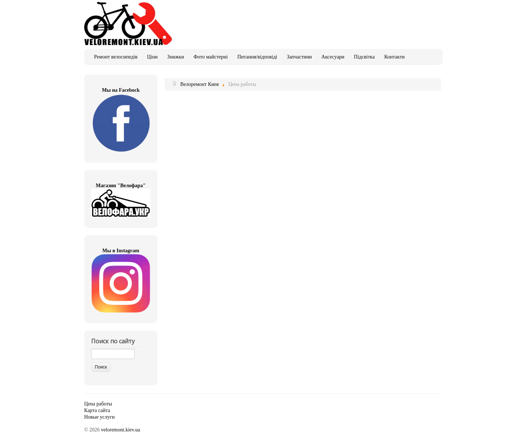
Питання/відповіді (257, 57)
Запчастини (299, 57)
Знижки (175, 57)
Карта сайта (97, 410)
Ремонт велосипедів (116, 57)
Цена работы (98, 404)
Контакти (394, 57)
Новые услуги (99, 417)
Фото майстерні (211, 57)
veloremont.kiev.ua (120, 430)
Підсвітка (364, 57)
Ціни (152, 57)
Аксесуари (332, 57)
